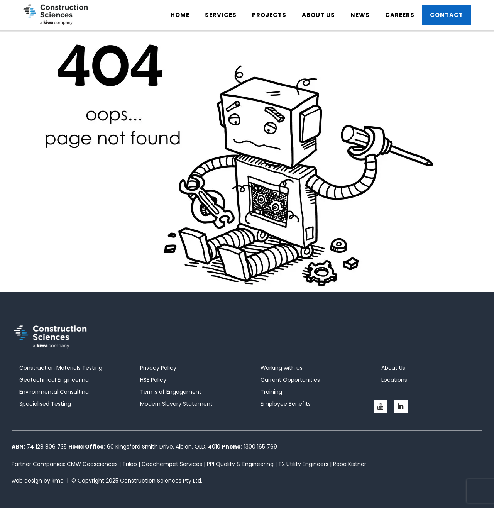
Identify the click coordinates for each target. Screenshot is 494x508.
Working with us (282, 368)
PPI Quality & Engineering (240, 464)
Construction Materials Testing (60, 368)
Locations (394, 380)
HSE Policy (153, 380)
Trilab (129, 464)
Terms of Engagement (170, 392)
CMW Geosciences (92, 464)
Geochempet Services (172, 464)
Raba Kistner (349, 464)
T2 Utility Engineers (303, 464)
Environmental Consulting (54, 392)
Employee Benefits (286, 404)
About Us (393, 368)
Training (271, 392)
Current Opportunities (290, 380)
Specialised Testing (45, 404)
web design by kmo (38, 480)
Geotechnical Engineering (54, 380)
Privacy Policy (158, 368)
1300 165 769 (260, 446)
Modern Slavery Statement (176, 404)
